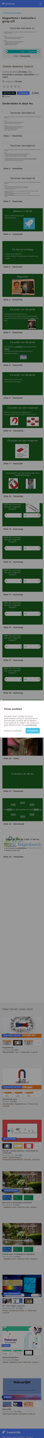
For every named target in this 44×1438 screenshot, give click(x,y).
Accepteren (32, 731)
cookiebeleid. (31, 725)
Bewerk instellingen (13, 731)
